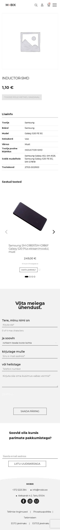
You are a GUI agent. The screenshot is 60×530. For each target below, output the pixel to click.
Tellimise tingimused (17, 511)
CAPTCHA (7, 394)
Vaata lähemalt (28, 270)
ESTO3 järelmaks (40, 523)
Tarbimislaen (30, 517)
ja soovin (8, 338)
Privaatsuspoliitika (42, 511)
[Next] (53, 232)
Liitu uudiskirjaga (27, 463)
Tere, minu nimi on (16, 320)
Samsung (29, 128)
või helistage (11, 364)
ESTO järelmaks (19, 523)
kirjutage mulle (13, 351)
